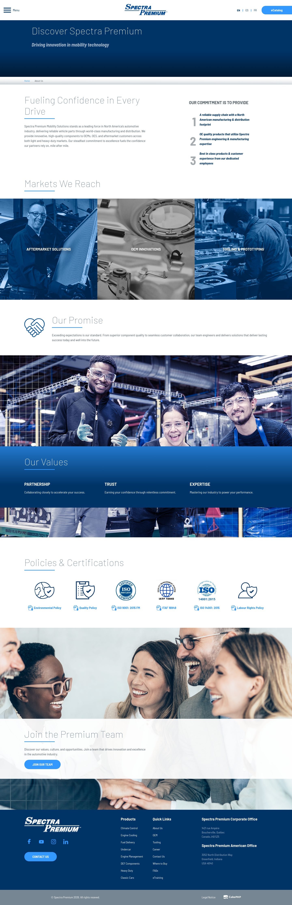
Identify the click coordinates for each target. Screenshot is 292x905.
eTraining (158, 877)
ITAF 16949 (166, 608)
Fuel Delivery (128, 842)
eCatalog (277, 10)
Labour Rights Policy (247, 608)
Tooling (157, 842)
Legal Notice (209, 897)
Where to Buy (160, 863)
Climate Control (129, 828)
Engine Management (132, 856)
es (247, 10)
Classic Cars (127, 877)
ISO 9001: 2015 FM (126, 608)
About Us (157, 828)
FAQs (155, 870)
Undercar (126, 849)
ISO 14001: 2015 (207, 608)
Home (27, 80)
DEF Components (130, 863)
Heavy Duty (127, 870)
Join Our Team (42, 764)
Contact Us (40, 856)
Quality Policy (85, 608)
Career (156, 849)
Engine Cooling (129, 835)
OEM (155, 835)
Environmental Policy (44, 608)
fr (255, 10)
